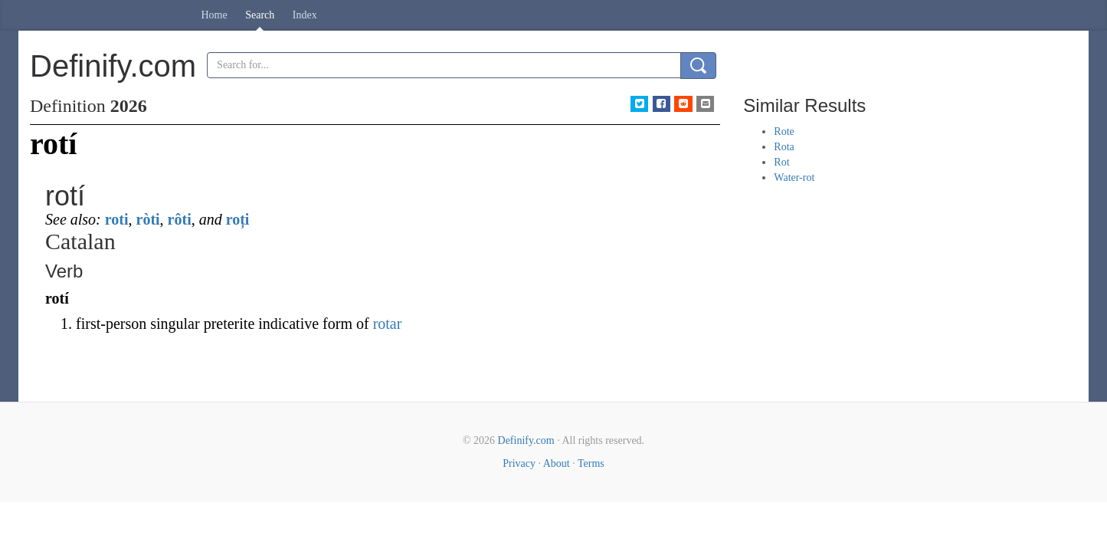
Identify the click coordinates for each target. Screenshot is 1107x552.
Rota (784, 147)
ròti (148, 219)
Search (259, 15)
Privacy (519, 463)
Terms (591, 463)
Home (214, 15)
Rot (781, 162)
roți (238, 219)
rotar (387, 323)
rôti (180, 219)
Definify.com (526, 440)
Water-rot (794, 177)
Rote (784, 131)
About (556, 463)
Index (305, 15)
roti (117, 219)
